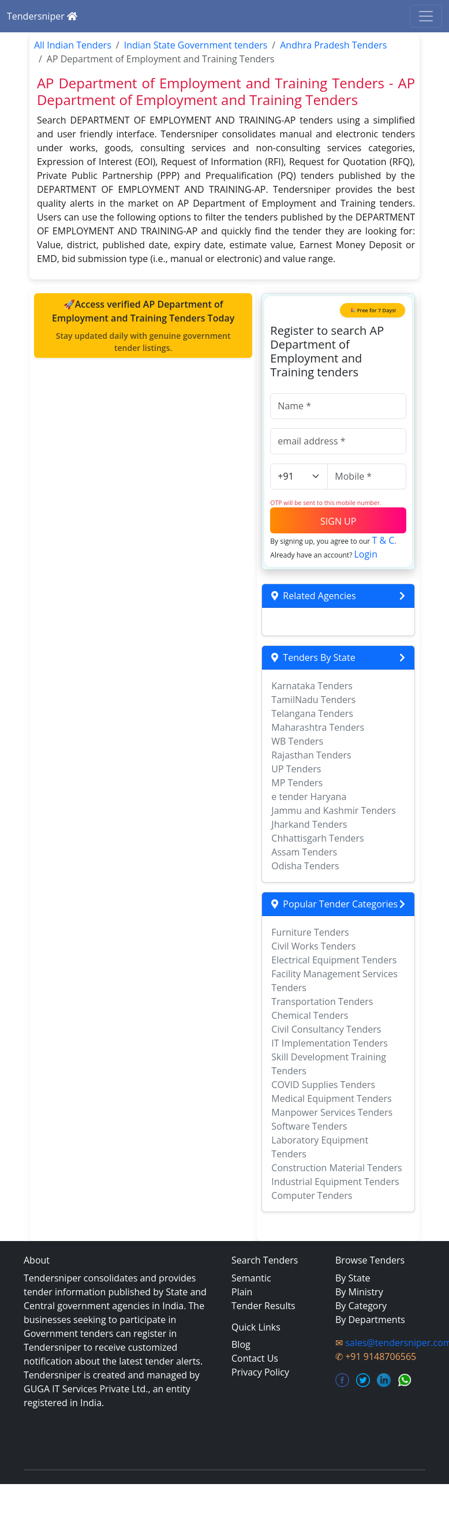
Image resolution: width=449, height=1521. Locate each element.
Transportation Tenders (322, 1001)
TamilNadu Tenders (313, 699)
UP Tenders (296, 769)
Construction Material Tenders (336, 1167)
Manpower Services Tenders (331, 1112)
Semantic (251, 1278)
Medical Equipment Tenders (331, 1098)
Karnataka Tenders (312, 685)
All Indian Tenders (72, 45)
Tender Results (263, 1305)
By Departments (370, 1319)
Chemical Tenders (309, 1015)
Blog (240, 1344)
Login (365, 554)
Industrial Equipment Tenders (335, 1181)
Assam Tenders (304, 852)
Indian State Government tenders (196, 45)
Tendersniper (42, 16)
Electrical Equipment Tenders (333, 960)
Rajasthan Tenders (311, 755)
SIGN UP (338, 521)
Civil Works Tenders (313, 946)
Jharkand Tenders (309, 824)
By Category (361, 1305)
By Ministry (359, 1291)
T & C (383, 540)
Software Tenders (309, 1126)
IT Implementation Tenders (329, 1043)
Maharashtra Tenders (317, 727)
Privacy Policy (260, 1372)
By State (353, 1278)
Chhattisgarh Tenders (317, 838)
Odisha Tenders (305, 865)
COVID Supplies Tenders (323, 1084)
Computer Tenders (311, 1195)
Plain (241, 1291)
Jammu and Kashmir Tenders (333, 810)
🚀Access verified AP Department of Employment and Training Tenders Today (143, 326)
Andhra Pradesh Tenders (333, 45)
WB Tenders (297, 741)
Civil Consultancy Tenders (326, 1029)
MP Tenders (297, 782)
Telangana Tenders (312, 713)
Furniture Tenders (310, 932)
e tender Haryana (308, 796)
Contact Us (254, 1358)
